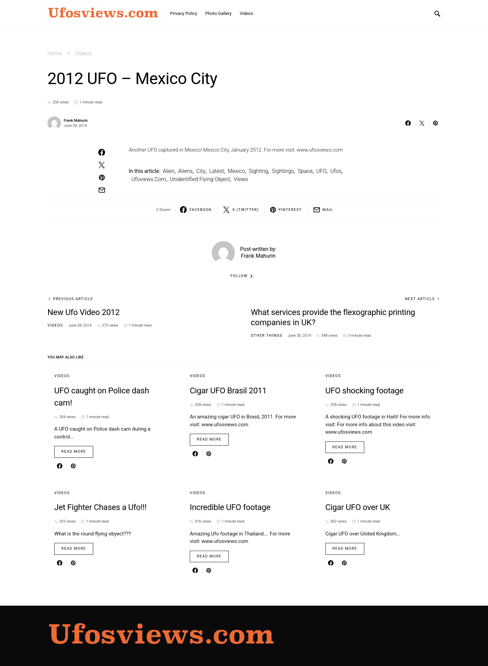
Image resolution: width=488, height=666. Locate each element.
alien (168, 171)
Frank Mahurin (76, 120)
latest (216, 171)
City (200, 171)
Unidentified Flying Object (200, 179)
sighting (258, 171)
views (241, 179)
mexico (236, 171)
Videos (84, 53)
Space (305, 171)
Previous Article (73, 299)
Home (54, 53)
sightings (283, 171)
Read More (73, 451)
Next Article (420, 299)
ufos (336, 171)
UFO (321, 171)
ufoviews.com (148, 179)
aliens (185, 171)
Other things (266, 335)
